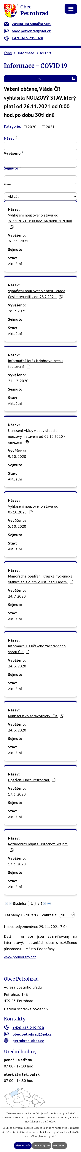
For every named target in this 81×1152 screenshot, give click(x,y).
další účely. (49, 1121)
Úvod (8, 53)
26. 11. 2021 (18, 241)
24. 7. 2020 (17, 596)
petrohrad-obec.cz (24, 1040)
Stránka (19, 903)
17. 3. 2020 (17, 794)
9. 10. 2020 (17, 456)
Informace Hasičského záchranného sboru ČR (37, 648)
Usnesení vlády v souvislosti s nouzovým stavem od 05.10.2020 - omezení (36, 436)
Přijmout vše (23, 1145)
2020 (32, 126)
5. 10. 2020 (17, 526)
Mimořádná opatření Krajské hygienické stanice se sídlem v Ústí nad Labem (40, 579)
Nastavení (59, 1145)
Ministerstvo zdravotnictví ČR (36, 715)
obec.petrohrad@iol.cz (27, 30)
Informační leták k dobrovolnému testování (35, 363)
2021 (50, 126)
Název (9, 138)
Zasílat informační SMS (27, 23)
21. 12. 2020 (18, 380)
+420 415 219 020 (23, 37)
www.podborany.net (20, 956)
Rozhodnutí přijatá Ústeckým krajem (38, 846)
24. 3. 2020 (17, 666)
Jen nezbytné (41, 1145)
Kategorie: (12, 126)
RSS (55, 79)
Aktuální (15, 263)
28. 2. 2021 (17, 310)
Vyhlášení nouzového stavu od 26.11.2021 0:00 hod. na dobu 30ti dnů (40, 221)
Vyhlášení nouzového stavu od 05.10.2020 (33, 509)
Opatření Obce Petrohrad (31, 779)
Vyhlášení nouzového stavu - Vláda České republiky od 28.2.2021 (36, 293)
